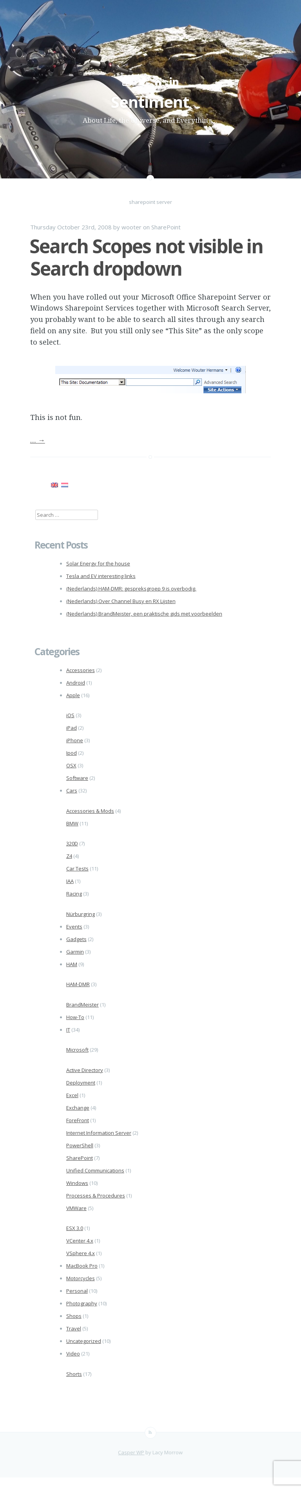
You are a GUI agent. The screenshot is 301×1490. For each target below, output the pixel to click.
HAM (71, 964)
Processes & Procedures (95, 1195)
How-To (75, 1017)
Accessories (80, 670)
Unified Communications (95, 1170)
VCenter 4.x (79, 1240)
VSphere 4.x (80, 1253)
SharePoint (166, 227)
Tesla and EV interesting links (101, 576)
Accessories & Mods (90, 810)
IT (68, 1029)
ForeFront (77, 1120)
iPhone (74, 740)
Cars (71, 790)
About (207, 58)
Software (77, 777)
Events (74, 926)
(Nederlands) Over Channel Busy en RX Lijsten (121, 601)
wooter (131, 227)
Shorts (74, 1373)
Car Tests (77, 868)
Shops (74, 1315)
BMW (72, 823)
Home (178, 58)
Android (75, 682)
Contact (238, 58)
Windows (77, 1183)
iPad (71, 727)
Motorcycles (80, 1278)
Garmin (75, 951)
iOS (70, 715)
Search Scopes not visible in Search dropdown (146, 257)
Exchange (77, 1107)
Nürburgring (80, 914)
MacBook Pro (82, 1265)
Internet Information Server (98, 1132)
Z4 (69, 855)
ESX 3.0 (74, 1228)
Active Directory (84, 1070)
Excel (72, 1095)
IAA (70, 881)
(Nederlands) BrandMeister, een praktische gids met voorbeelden (144, 613)
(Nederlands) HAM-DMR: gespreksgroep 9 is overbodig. (131, 588)
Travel (73, 1328)
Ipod (71, 752)
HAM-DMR (78, 984)
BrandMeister (82, 1004)
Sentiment (150, 102)
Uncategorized (83, 1341)
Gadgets (76, 939)
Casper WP (131, 1452)
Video (73, 1353)
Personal (77, 1290)
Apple (73, 695)
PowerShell (79, 1145)
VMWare (76, 1208)
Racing (74, 893)
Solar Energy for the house (98, 563)
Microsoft (77, 1049)
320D (72, 843)
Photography (81, 1303)
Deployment (80, 1082)
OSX (71, 765)
